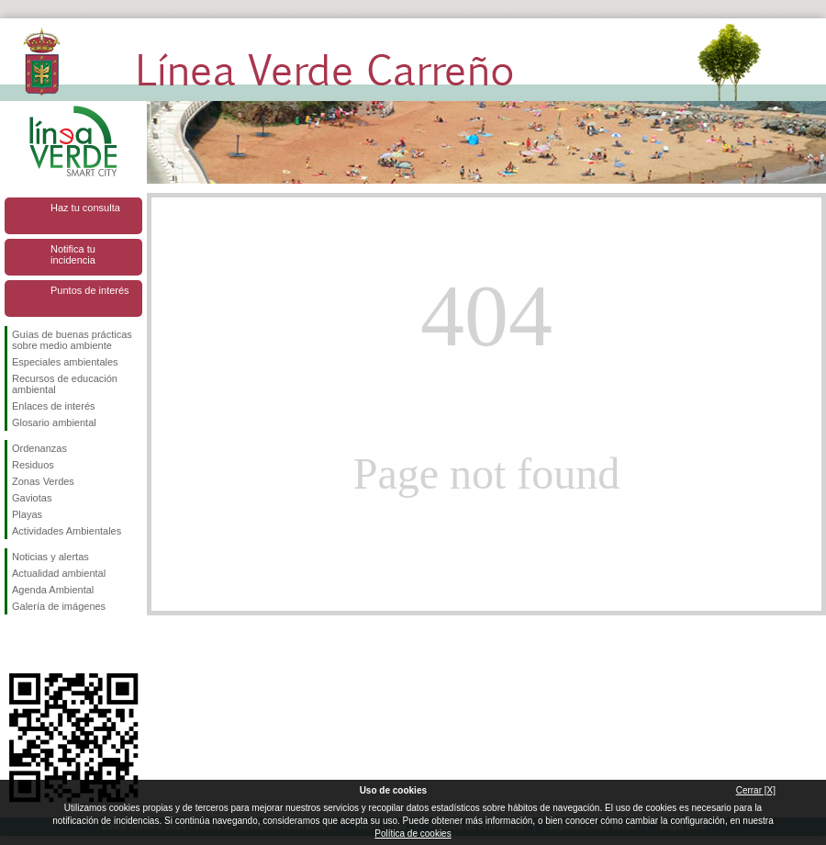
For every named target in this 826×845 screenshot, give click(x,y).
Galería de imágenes (59, 606)
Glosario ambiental (54, 422)
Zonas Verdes (43, 481)
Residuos (33, 464)
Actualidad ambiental (59, 573)
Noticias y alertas (50, 556)
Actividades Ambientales (66, 530)
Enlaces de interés (53, 405)
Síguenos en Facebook (16, 644)
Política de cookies (412, 833)
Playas (27, 514)
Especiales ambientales (65, 361)
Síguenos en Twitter (46, 644)
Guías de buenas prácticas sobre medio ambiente (72, 340)
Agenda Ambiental (53, 589)
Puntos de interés (89, 290)
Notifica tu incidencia (72, 254)
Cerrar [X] (756, 790)
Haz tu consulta (85, 207)
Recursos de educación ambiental (64, 384)
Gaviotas (31, 497)
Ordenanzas (39, 448)
